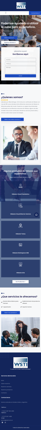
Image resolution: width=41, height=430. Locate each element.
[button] (5, 12)
